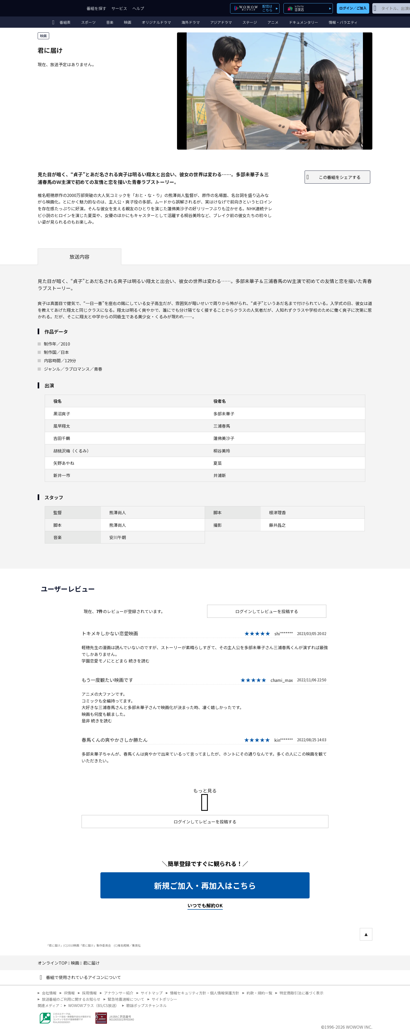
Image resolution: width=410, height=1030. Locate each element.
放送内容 (79, 256)
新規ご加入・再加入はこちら (205, 885)
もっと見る (205, 790)
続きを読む (139, 661)
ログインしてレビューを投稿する (266, 611)
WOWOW (57, 8)
